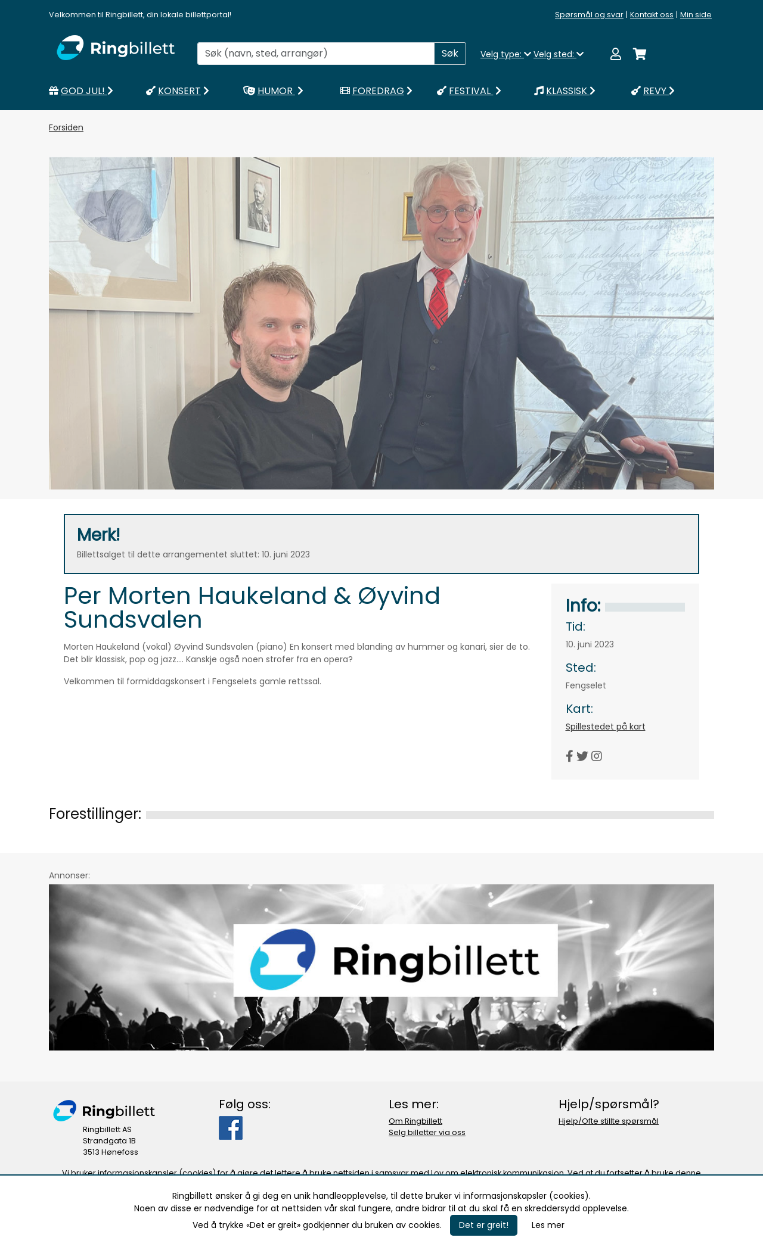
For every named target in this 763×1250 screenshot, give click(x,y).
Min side (696, 15)
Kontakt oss (652, 15)
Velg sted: (559, 54)
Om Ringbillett (415, 1121)
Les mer (548, 1225)
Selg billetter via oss (427, 1132)
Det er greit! (483, 1225)
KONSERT (179, 91)
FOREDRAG (377, 91)
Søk (450, 53)
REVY (653, 91)
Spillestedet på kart (606, 726)
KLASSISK (564, 91)
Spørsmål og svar (589, 15)
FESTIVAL (470, 91)
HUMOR (274, 91)
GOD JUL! (81, 91)
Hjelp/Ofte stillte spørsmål (609, 1121)
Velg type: (505, 54)
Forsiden (66, 127)
